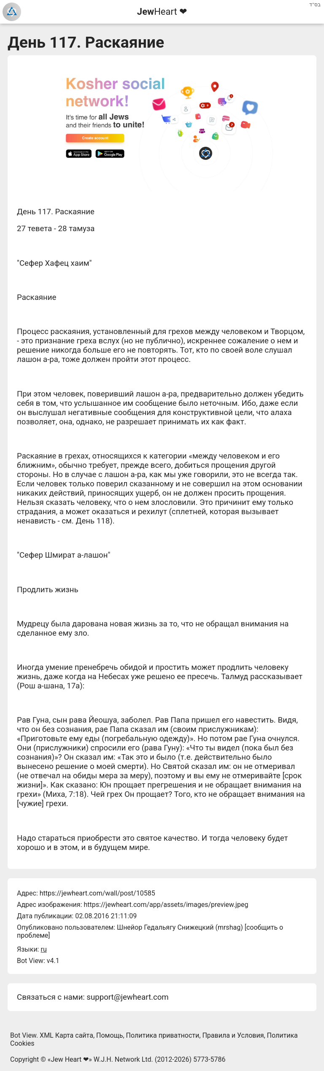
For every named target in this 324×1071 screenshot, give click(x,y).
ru (43, 949)
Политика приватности (163, 1035)
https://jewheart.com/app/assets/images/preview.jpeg (166, 905)
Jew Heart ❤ (70, 1059)
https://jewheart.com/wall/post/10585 (97, 893)
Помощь (109, 1035)
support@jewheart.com (127, 997)
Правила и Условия (233, 1035)
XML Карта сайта (66, 1035)
